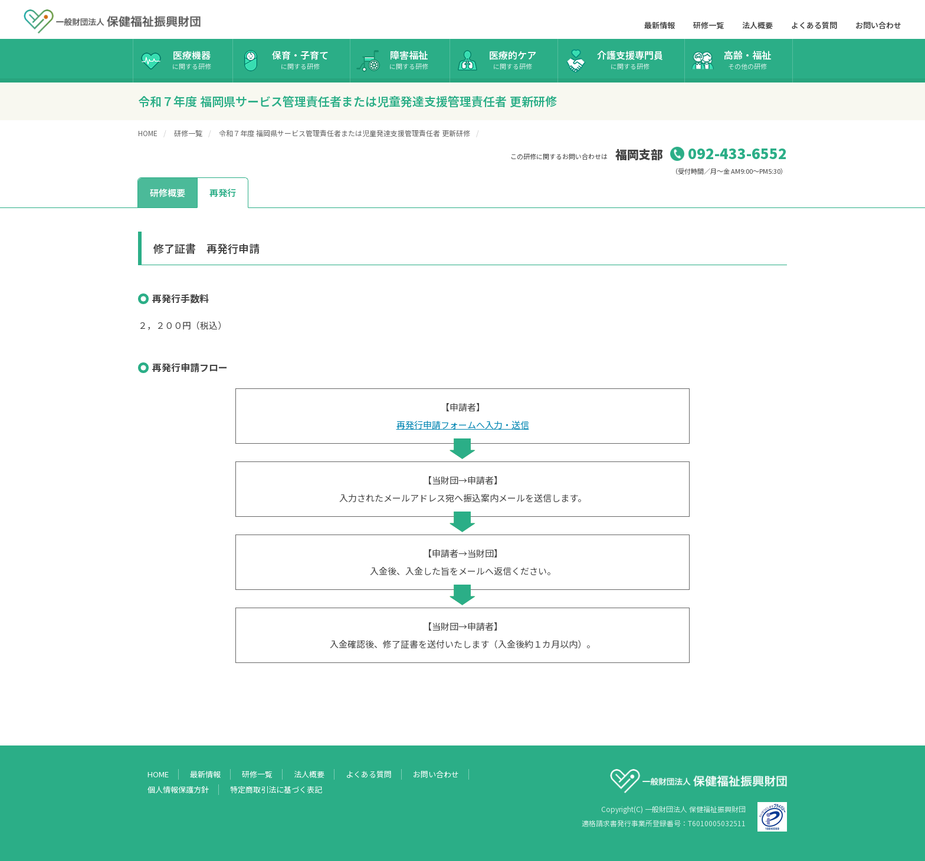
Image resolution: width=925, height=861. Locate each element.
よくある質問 (814, 25)
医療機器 (191, 59)
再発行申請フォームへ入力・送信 (462, 424)
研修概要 (167, 192)
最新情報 (659, 25)
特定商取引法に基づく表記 (276, 789)
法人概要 (757, 25)
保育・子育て (300, 59)
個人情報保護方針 (178, 789)
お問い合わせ (878, 25)
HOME (148, 133)
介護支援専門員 (630, 59)
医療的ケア (512, 59)
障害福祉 (408, 59)
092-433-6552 (737, 153)
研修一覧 (708, 25)
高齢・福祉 (747, 59)
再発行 (222, 192)
